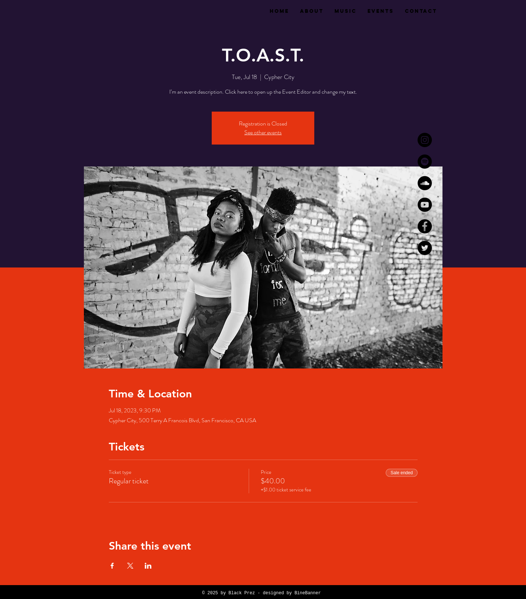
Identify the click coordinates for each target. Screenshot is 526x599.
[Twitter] (425, 248)
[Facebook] (425, 226)
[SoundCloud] (425, 183)
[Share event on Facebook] (112, 566)
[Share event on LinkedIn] (148, 566)
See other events (263, 132)
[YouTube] (425, 205)
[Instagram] (425, 140)
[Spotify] (425, 161)
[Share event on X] (130, 566)
